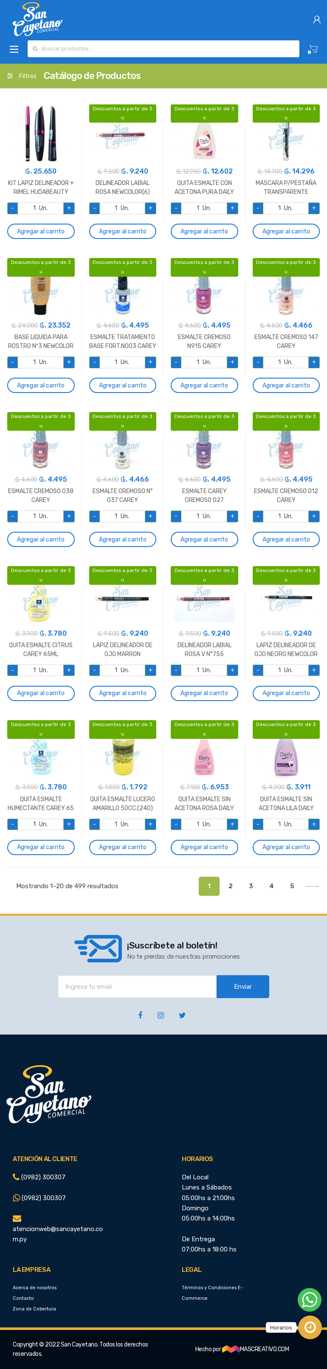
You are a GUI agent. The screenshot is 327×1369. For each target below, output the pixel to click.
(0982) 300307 (39, 1177)
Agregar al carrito (41, 231)
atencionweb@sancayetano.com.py (58, 1229)
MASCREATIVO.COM (255, 1349)
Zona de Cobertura (34, 1309)
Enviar (243, 986)
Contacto (23, 1298)
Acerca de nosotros (34, 1287)
